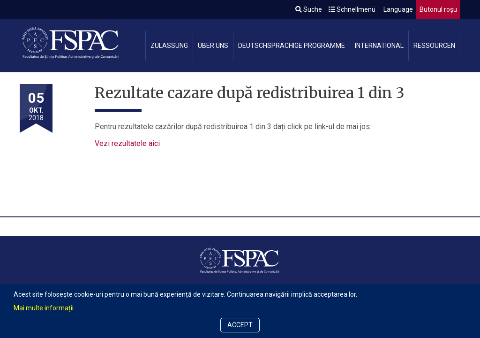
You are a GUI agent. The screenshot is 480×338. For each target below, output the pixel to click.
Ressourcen (434, 45)
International (379, 45)
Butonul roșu (438, 9)
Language (397, 9)
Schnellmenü (352, 9)
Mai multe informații (44, 308)
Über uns (213, 45)
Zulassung (169, 45)
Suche (308, 9)
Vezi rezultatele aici (127, 143)
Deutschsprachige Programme (291, 45)
